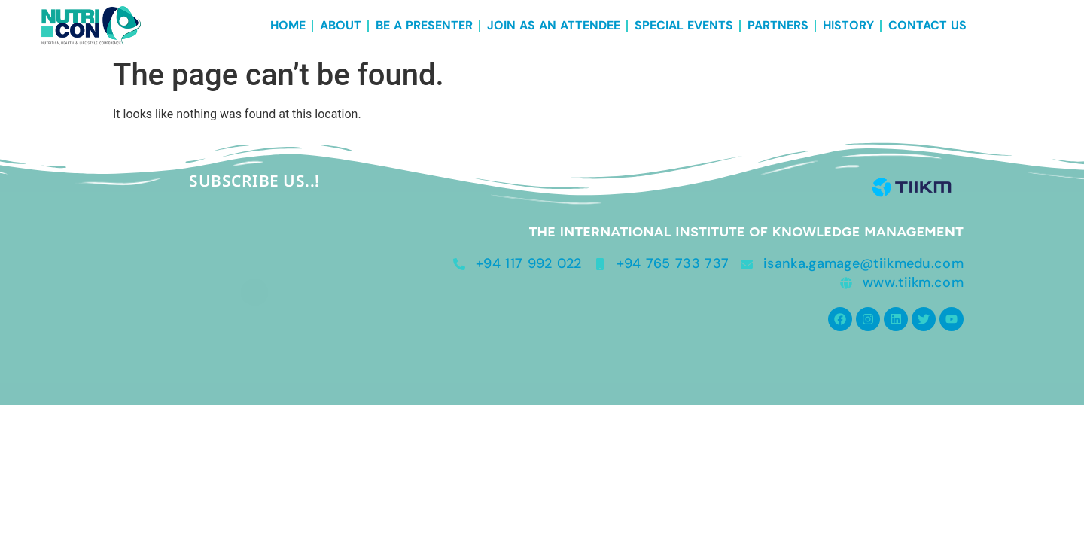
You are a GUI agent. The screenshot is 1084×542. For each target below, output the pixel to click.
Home (288, 25)
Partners (778, 25)
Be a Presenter (424, 25)
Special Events (684, 25)
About (340, 25)
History (848, 25)
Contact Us (927, 25)
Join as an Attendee (553, 25)
